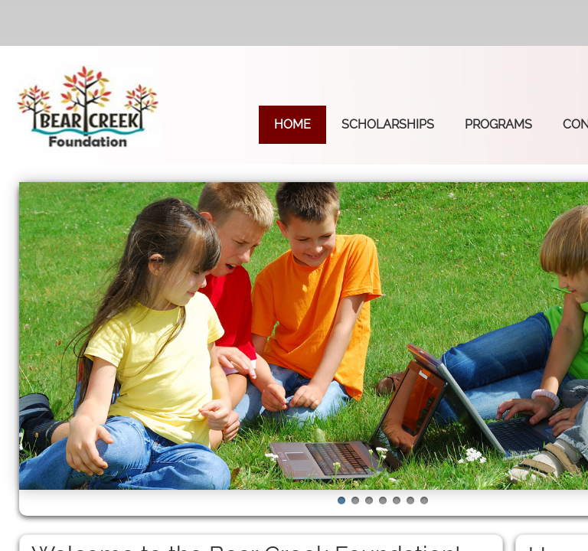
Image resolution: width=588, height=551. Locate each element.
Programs (498, 124)
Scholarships (387, 124)
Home (292, 124)
